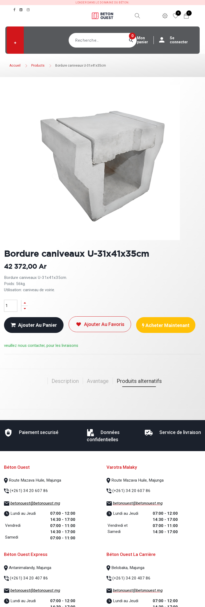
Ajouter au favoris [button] (99, 324)
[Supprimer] (24, 309)
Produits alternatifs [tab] (139, 381)
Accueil (15, 65)
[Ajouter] (24, 303)
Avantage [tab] (98, 381)
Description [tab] (65, 381)
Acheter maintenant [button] (166, 325)
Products (38, 65)
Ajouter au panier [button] (34, 325)
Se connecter (176, 40)
